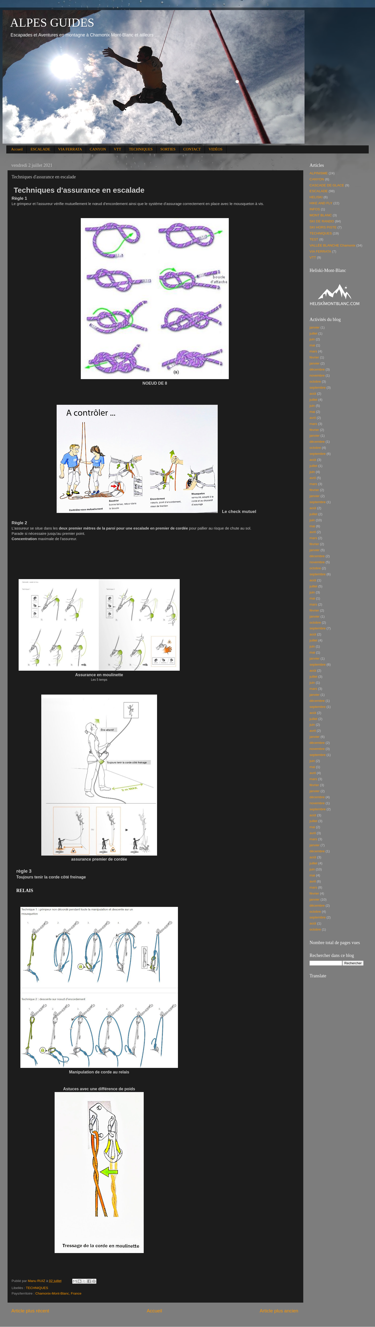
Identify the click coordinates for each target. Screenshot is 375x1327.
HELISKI (316, 197)
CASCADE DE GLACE (327, 185)
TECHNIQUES (141, 149)
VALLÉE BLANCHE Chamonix (332, 245)
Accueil (17, 149)
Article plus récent (30, 1310)
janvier (315, 327)
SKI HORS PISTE (323, 227)
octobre (315, 381)
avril (313, 418)
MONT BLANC (321, 215)
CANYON (98, 149)
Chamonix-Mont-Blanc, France (58, 1293)
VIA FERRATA (70, 149)
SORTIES (167, 149)
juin (312, 339)
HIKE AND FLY (321, 203)
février (314, 357)
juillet (313, 333)
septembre (318, 387)
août (313, 393)
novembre (317, 375)
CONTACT (192, 149)
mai (312, 345)
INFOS (315, 209)
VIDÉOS (215, 149)
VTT (117, 149)
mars (313, 351)
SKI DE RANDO (322, 221)
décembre (317, 369)
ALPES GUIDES (52, 22)
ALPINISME (319, 173)
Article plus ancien (279, 1310)
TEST (314, 239)
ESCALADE (40, 149)
